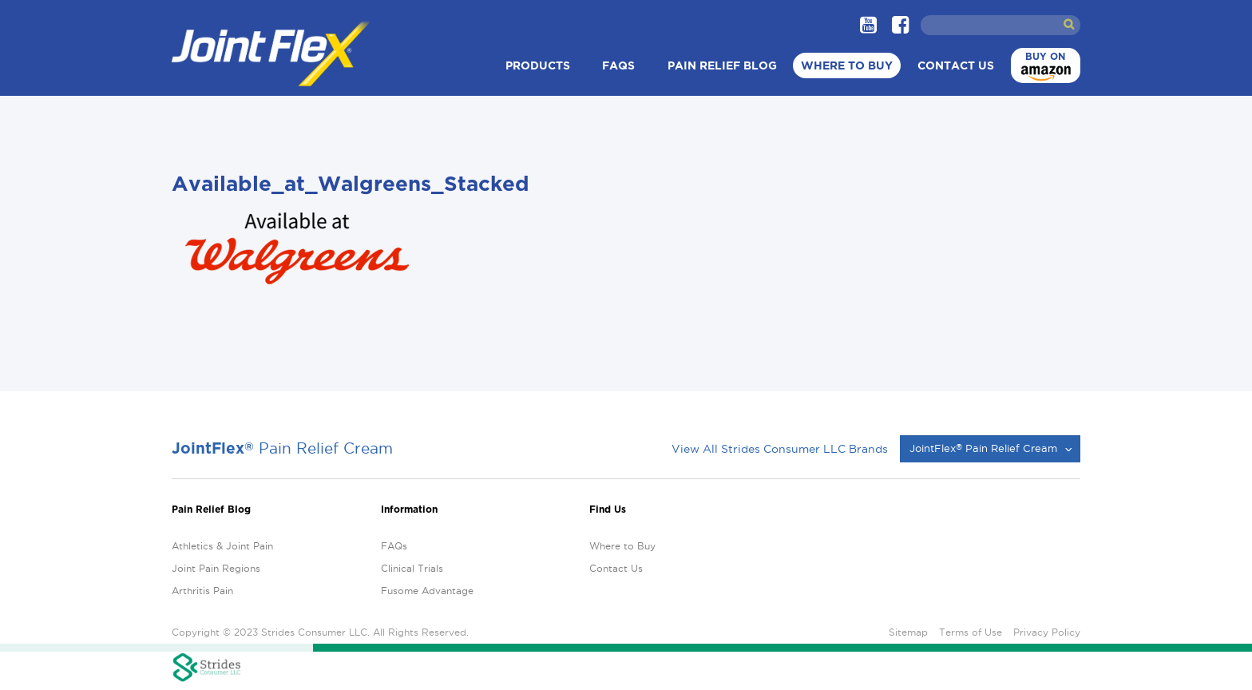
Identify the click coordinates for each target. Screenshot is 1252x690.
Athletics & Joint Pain (222, 546)
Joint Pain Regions (216, 568)
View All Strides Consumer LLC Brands (780, 448)
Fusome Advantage (427, 590)
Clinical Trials (412, 568)
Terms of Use (970, 632)
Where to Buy (847, 65)
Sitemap (908, 632)
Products (537, 65)
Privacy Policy (1046, 632)
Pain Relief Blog (722, 65)
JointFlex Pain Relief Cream (983, 448)
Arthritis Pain (202, 590)
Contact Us (955, 65)
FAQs (618, 65)
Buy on (1043, 67)
